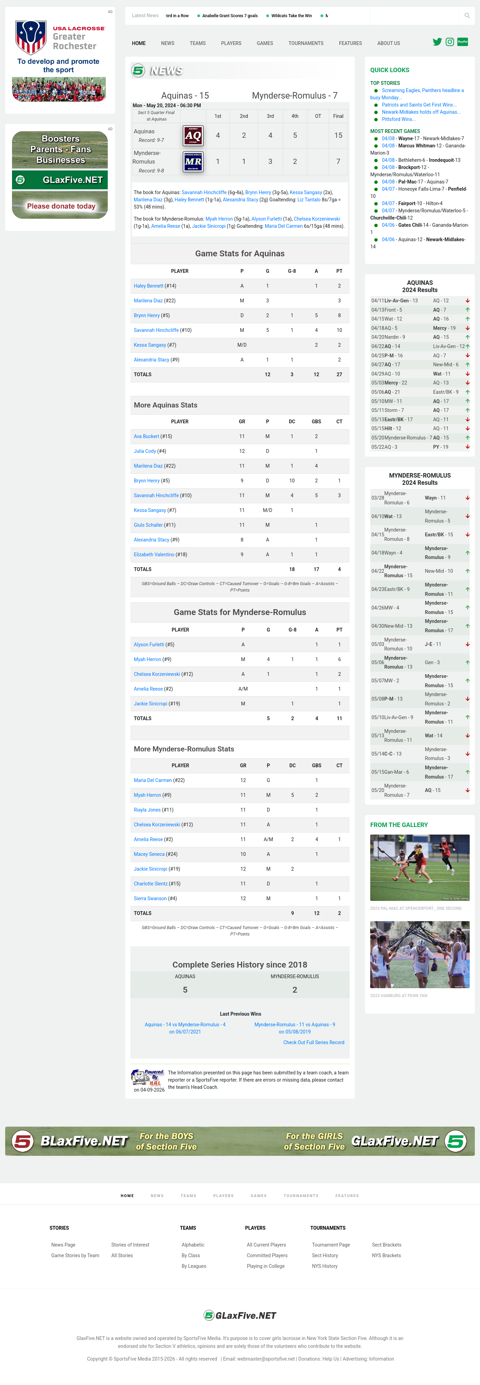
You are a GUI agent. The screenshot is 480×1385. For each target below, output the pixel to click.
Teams (198, 43)
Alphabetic (193, 1245)
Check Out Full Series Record (313, 1042)
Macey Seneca (149, 854)
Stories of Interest (131, 1245)
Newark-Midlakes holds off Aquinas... (421, 112)
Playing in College (266, 1266)
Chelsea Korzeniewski (317, 219)
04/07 (388, 189)
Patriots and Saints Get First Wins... (419, 105)
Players (231, 43)
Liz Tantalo (309, 199)
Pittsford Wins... (399, 119)
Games (265, 43)
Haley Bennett (190, 199)
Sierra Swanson (150, 898)
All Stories (122, 1255)
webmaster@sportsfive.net (266, 1359)
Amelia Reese (165, 226)
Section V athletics (175, 1346)
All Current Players (266, 1245)
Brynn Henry (259, 192)
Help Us (331, 1359)
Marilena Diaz (148, 199)
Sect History (325, 1255)
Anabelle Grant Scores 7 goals (283, 15)
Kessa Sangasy (306, 192)
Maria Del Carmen (284, 226)
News (167, 43)
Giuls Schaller (148, 525)
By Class (191, 1255)
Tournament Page (331, 1245)
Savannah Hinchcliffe (204, 192)
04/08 (388, 138)
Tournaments (306, 43)
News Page (63, 1245)
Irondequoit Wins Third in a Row (213, 15)
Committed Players (267, 1255)
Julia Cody (145, 451)
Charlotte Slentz (151, 883)
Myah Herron (219, 219)
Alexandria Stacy (241, 199)
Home (139, 43)
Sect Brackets (386, 1245)
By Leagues (194, 1266)
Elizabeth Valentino (154, 554)
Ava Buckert (146, 436)
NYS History (325, 1266)
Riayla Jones (147, 810)
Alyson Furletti (267, 219)
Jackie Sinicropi (209, 226)
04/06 (388, 225)
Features (350, 43)
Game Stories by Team (75, 1255)
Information (381, 1359)
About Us (388, 43)
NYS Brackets (386, 1255)
